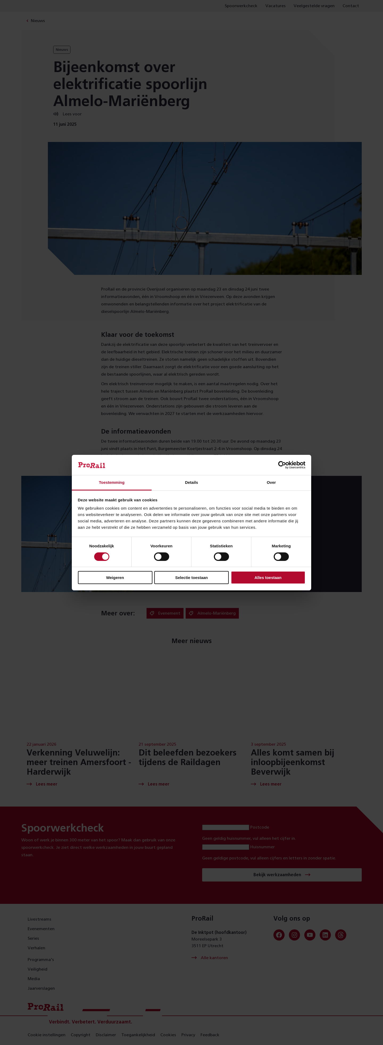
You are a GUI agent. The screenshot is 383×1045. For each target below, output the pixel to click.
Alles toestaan (268, 577)
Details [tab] (191, 482)
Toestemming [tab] (111, 482)
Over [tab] (271, 482)
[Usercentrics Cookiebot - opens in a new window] (282, 465)
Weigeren (115, 577)
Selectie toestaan (191, 577)
